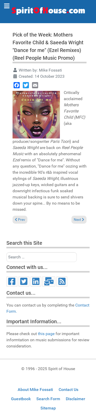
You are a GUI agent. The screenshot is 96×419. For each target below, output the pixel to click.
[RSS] (61, 281)
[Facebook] (11, 281)
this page (46, 333)
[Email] (48, 281)
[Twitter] (23, 281)
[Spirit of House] (48, 12)
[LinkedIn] (35, 281)
